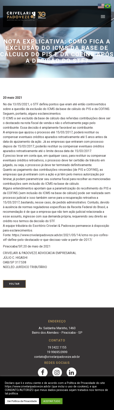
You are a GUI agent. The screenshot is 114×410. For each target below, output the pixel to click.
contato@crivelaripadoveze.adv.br (57, 357)
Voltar (14, 283)
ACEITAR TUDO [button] (51, 401)
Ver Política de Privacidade (22, 401)
